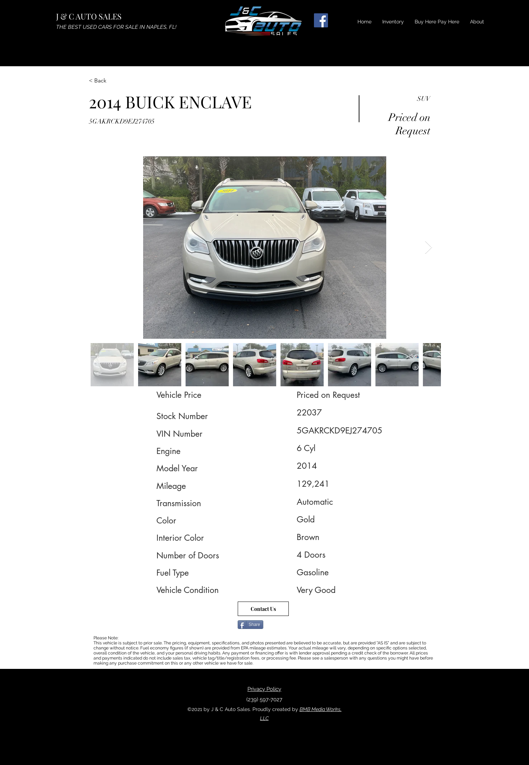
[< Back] (114, 80)
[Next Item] (428, 247)
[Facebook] (321, 20)
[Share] (250, 624)
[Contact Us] (263, 609)
